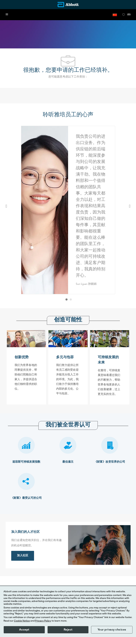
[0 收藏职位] (126, 14)
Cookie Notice (22, 621)
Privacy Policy (43, 621)
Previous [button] (6, 206)
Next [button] (130, 206)
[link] (22, 556)
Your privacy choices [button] (112, 629)
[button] (115, 14)
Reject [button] (68, 629)
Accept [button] (24, 629)
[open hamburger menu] (7, 14)
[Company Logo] (68, 4)
